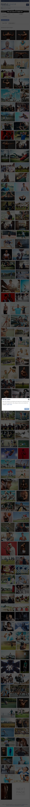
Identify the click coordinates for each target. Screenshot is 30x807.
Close (26, 408)
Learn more (9, 404)
